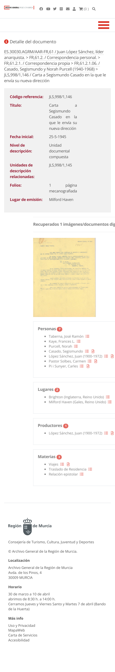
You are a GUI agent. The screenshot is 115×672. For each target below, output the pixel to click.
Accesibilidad (18, 640)
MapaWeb (16, 630)
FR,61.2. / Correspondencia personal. (63, 57)
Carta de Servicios (22, 635)
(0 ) (84, 8)
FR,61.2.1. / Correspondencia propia (37, 63)
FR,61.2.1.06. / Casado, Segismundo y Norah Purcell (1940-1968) (52, 66)
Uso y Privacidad (21, 625)
